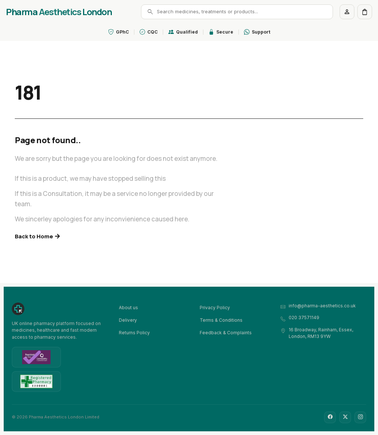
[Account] (347, 11)
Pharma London (58, 11)
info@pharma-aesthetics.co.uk (322, 305)
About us (128, 307)
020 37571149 (304, 317)
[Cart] (364, 11)
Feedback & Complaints (226, 332)
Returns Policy (134, 332)
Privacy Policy (215, 307)
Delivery (128, 320)
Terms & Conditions (221, 320)
